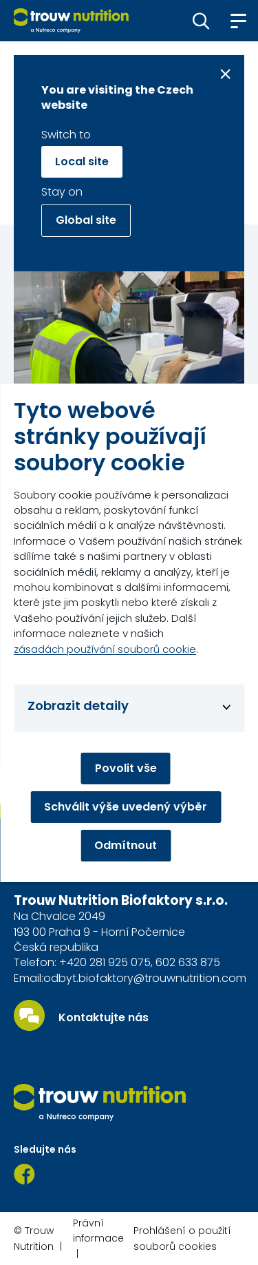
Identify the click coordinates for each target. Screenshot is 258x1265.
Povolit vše (126, 768)
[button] (201, 20)
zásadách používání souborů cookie (105, 649)
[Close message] (225, 74)
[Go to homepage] (71, 20)
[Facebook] (24, 1174)
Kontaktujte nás (103, 1017)
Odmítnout (125, 845)
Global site (86, 220)
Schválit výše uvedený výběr (125, 807)
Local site (82, 161)
